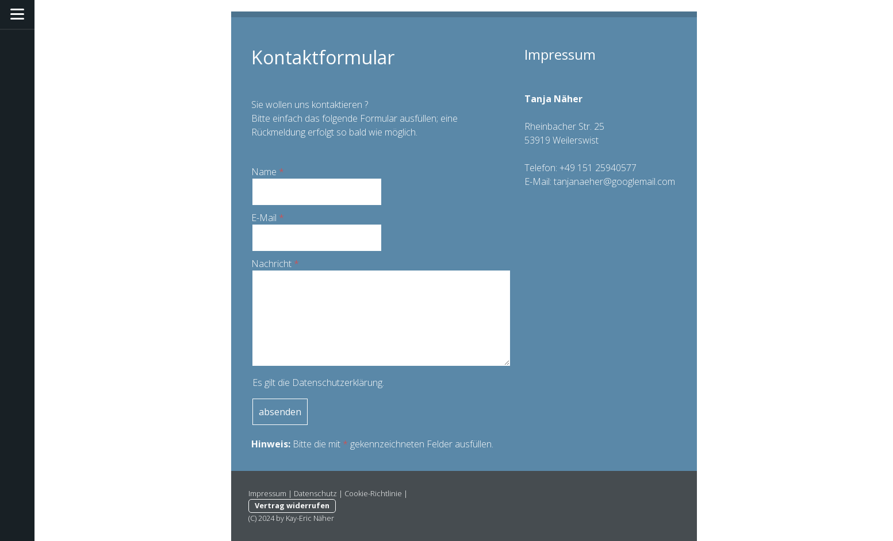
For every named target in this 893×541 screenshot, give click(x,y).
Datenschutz (315, 493)
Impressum (267, 493)
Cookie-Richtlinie (373, 493)
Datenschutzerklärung (337, 382)
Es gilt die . (318, 382)
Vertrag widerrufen (292, 505)
